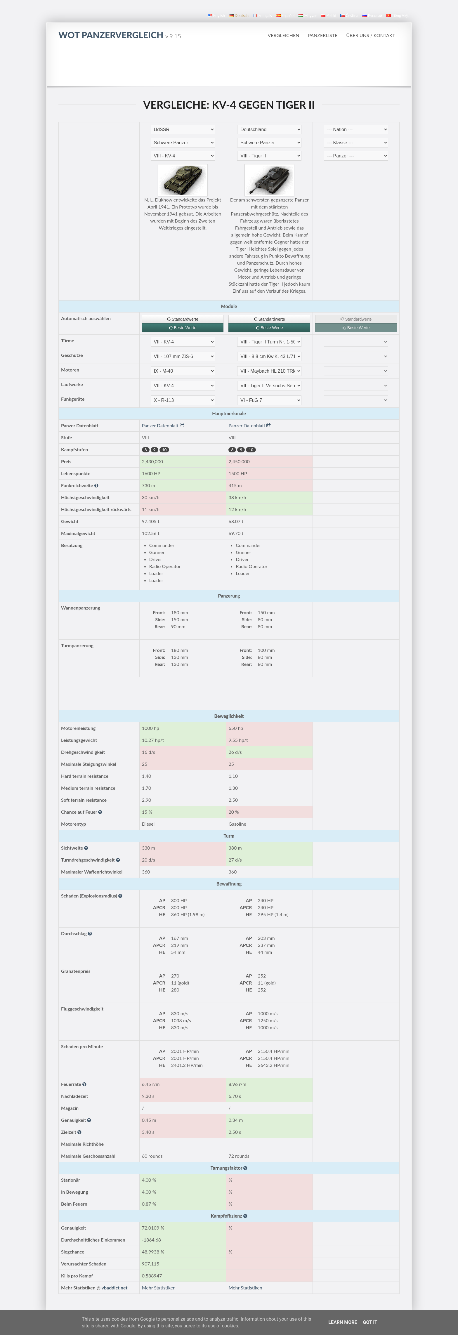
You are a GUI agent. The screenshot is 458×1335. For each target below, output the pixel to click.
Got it (370, 1322)
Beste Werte (182, 327)
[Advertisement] (229, 62)
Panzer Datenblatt (163, 425)
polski (328, 15)
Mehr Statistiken (159, 1287)
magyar (308, 15)
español (285, 15)
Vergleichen (283, 35)
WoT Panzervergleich (119, 34)
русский (372, 15)
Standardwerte (182, 319)
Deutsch (239, 15)
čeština (349, 15)
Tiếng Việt (397, 15)
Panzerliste (322, 35)
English (216, 15)
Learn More (342, 1322)
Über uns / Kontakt (370, 35)
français (262, 15)
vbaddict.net (115, 1287)
